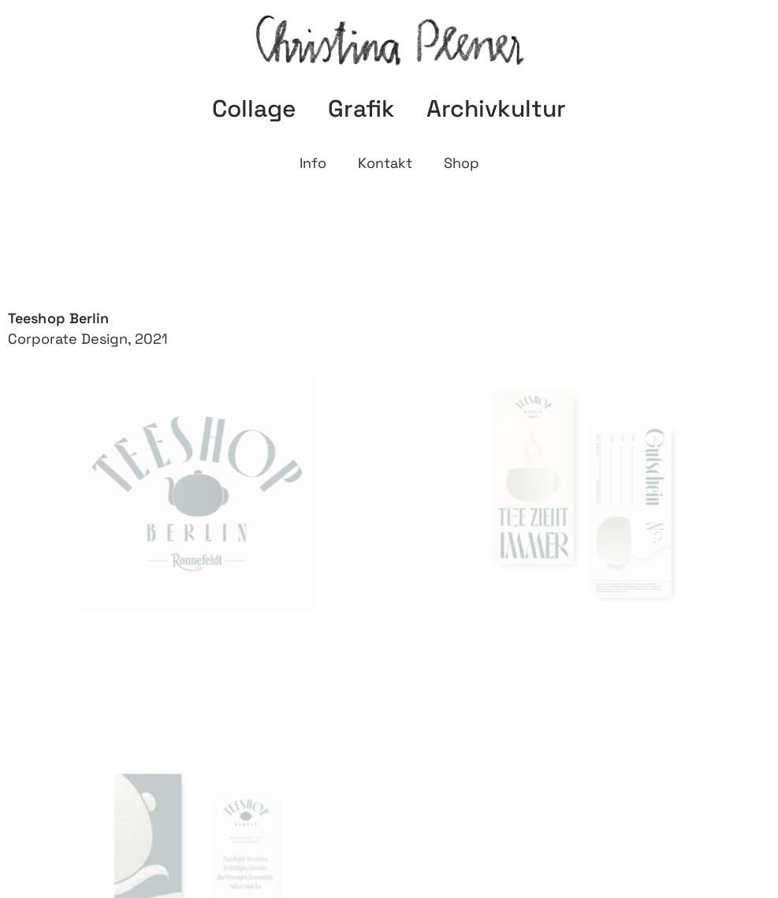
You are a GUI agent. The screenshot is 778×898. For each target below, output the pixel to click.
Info (313, 163)
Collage (254, 108)
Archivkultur (496, 108)
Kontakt (385, 163)
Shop (461, 163)
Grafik (361, 108)
